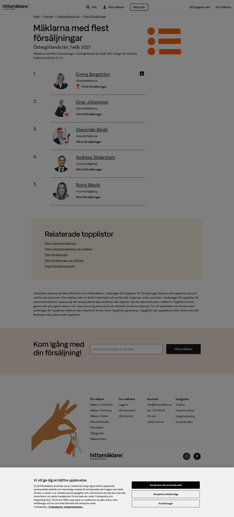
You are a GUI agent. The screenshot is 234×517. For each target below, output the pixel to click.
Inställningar (166, 505)
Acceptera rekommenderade (166, 486)
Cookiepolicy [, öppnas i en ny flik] (55, 508)
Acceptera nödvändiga (165, 496)
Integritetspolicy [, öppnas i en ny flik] (73, 508)
